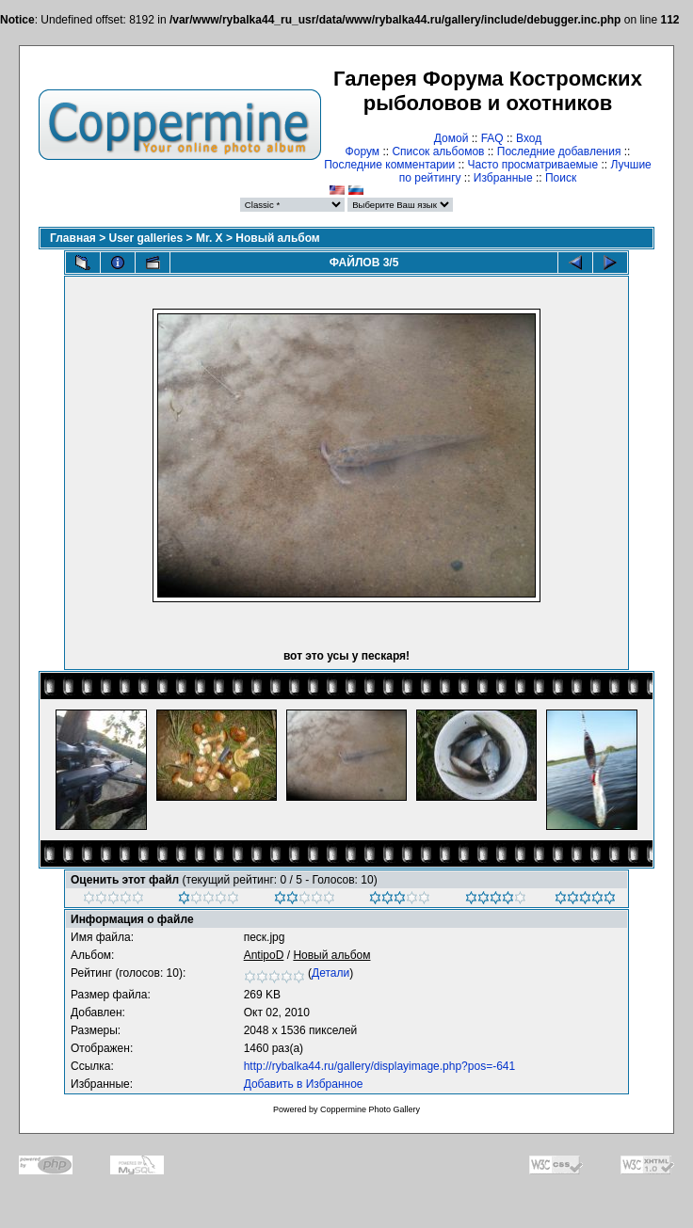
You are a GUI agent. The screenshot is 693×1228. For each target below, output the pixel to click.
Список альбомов (438, 151)
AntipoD (264, 955)
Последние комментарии (389, 164)
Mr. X (209, 238)
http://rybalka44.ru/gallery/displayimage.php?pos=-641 (380, 1066)
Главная (73, 238)
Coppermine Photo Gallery (370, 1109)
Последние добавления (559, 151)
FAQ (492, 138)
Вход (528, 138)
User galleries (146, 238)
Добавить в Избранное (303, 1084)
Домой (451, 138)
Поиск (560, 177)
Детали (330, 973)
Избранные (503, 177)
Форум (362, 151)
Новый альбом (277, 238)
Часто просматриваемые (533, 164)
